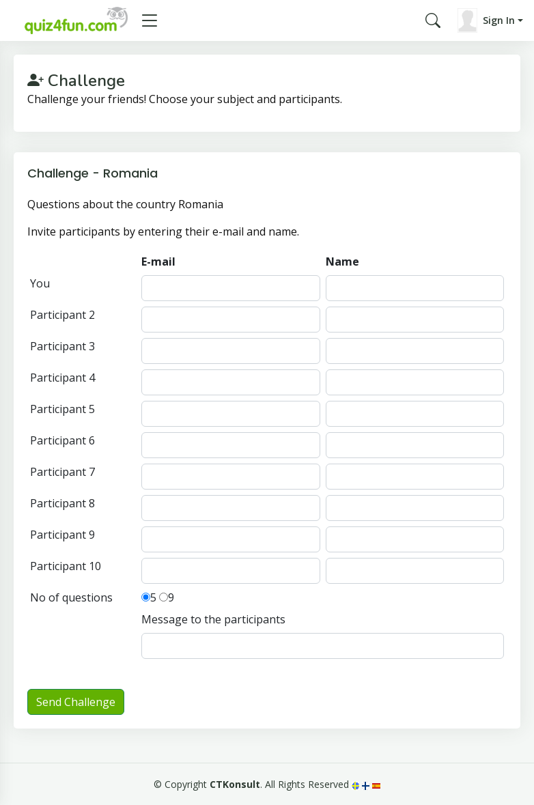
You (40, 283)
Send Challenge (75, 701)
